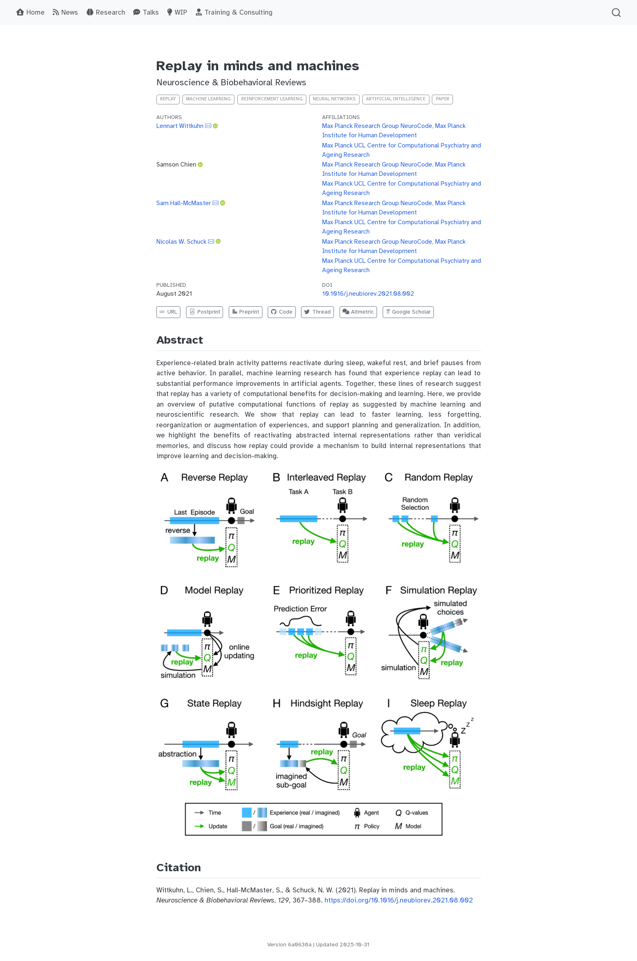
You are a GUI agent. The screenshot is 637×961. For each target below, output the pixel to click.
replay (168, 99)
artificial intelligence (395, 99)
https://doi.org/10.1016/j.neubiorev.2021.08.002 (399, 900)
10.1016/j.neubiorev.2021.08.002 (368, 293)
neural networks (334, 99)
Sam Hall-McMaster (183, 203)
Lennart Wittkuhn (180, 126)
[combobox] (617, 12)
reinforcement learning (272, 99)
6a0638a (300, 944)
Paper (442, 99)
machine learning (208, 99)
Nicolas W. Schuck (181, 241)
